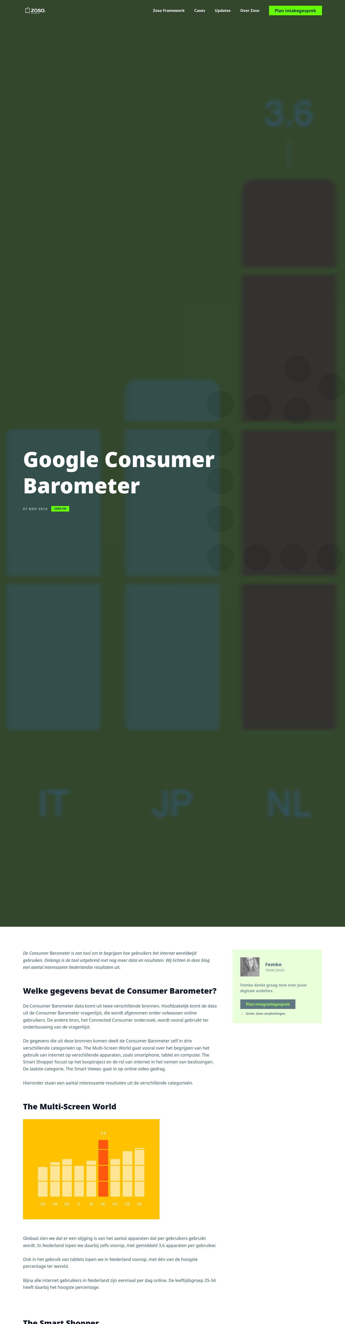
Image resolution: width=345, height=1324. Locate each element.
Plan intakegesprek (295, 10)
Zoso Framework (168, 10)
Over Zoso (249, 10)
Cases (199, 10)
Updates (222, 10)
